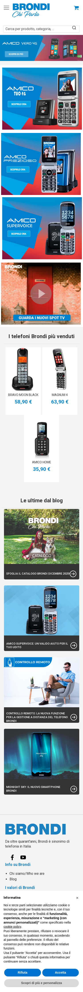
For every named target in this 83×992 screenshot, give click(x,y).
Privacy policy (20, 907)
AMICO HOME (41, 462)
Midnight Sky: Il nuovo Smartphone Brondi (33, 788)
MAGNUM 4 (60, 395)
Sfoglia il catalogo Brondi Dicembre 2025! (38, 573)
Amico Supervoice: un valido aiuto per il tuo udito (37, 645)
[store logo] (31, 10)
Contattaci (17, 936)
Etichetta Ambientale (25, 947)
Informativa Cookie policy (29, 913)
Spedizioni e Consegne (28, 897)
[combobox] (41, 26)
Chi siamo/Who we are (27, 873)
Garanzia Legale (22, 918)
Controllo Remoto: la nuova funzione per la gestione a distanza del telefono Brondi (37, 717)
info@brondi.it (24, 984)
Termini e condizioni (25, 902)
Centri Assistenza (23, 941)
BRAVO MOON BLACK (23, 395)
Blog (13, 879)
